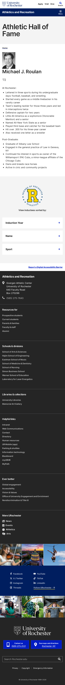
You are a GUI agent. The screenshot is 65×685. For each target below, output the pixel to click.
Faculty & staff (9, 327)
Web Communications (12, 428)
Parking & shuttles (11, 448)
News (7, 521)
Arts (6, 533)
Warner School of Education (15, 375)
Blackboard (7, 456)
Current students (10, 319)
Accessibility (8, 488)
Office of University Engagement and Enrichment (25, 496)
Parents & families (10, 323)
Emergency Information (43, 668)
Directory (6, 436)
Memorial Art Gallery (12, 404)
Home (5, 47)
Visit (47, 4)
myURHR (6, 460)
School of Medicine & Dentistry (16, 363)
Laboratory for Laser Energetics (17, 379)
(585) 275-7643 (14, 298)
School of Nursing (10, 367)
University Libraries (11, 400)
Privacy (15, 668)
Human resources (10, 440)
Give (52, 4)
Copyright (26, 668)
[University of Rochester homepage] (12, 4)
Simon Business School (13, 371)
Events (7, 525)
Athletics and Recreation (18, 12)
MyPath (5, 464)
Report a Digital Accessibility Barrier (45, 267)
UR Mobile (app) (10, 444)
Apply (40, 4)
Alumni (5, 331)
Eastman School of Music (14, 359)
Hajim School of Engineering (15, 355)
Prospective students (12, 315)
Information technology (13, 452)
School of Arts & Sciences (14, 351)
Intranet (6, 424)
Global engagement (11, 484)
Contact (6, 432)
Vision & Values (9, 492)
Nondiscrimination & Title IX (15, 500)
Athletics (8, 529)
